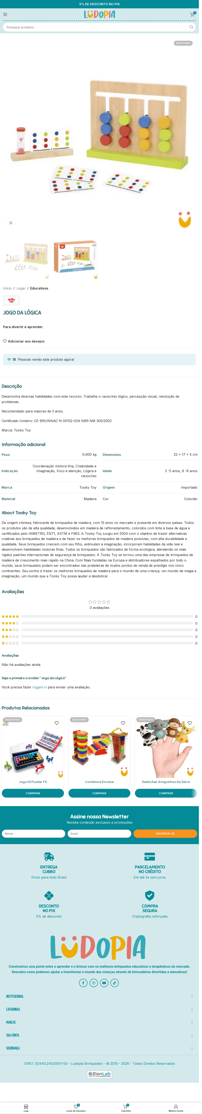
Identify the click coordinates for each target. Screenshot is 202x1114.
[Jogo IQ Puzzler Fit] (33, 747)
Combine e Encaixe (99, 782)
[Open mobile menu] (5, 14)
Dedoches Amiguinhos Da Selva (166, 782)
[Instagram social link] (94, 983)
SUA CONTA (12, 1035)
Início (7, 288)
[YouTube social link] (104, 983)
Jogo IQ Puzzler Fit (33, 782)
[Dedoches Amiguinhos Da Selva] (166, 747)
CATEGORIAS (13, 1010)
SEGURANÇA (13, 1048)
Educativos (39, 288)
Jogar (21, 288)
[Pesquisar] (99, 27)
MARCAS (11, 1022)
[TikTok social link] (114, 983)
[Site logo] (99, 14)
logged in (39, 687)
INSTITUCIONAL (15, 997)
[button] (99, 997)
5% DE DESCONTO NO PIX (99, 4)
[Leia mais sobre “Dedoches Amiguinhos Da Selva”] (166, 793)
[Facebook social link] (83, 983)
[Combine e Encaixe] (100, 747)
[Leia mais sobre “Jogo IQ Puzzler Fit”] (33, 793)
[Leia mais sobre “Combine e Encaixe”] (100, 793)
